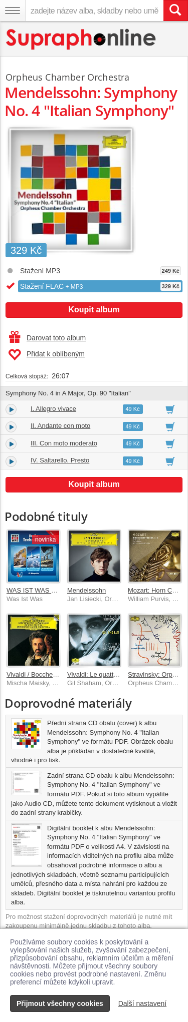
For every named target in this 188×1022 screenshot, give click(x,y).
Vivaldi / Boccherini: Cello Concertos (59, 674)
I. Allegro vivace (53, 408)
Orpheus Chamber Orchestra (68, 77)
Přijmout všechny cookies (60, 1003)
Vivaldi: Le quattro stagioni (105, 674)
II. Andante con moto (60, 425)
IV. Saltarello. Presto (60, 460)
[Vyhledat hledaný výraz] (175, 10)
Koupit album (93, 309)
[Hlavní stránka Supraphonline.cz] (81, 39)
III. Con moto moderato (64, 443)
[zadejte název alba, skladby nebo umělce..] (94, 10)
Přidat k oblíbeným (46, 355)
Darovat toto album (47, 338)
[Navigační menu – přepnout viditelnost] (12, 10)
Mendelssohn (86, 590)
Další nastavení (142, 1003)
